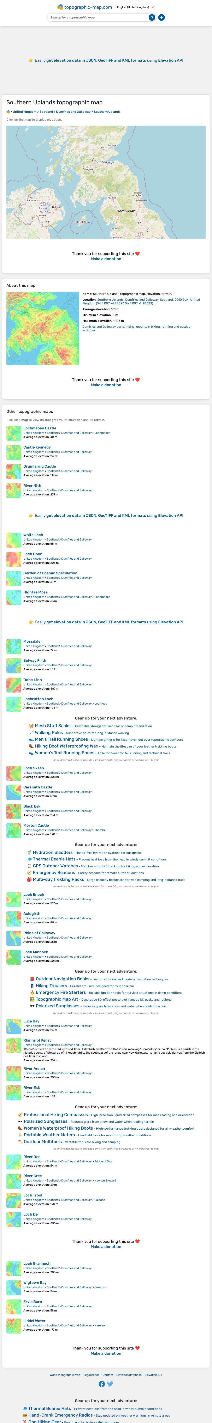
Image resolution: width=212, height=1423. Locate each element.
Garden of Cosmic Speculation (50, 573)
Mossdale (31, 641)
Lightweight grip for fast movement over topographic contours (137, 740)
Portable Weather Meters (49, 1134)
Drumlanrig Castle (39, 466)
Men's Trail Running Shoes (61, 739)
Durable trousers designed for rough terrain (102, 986)
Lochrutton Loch (38, 699)
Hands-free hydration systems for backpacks (109, 853)
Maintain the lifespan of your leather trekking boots (138, 746)
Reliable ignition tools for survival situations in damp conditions (135, 993)
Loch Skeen (33, 768)
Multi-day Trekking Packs (58, 879)
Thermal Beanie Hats (54, 859)
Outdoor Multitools (43, 1141)
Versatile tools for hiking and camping (92, 1142)
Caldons (99, 1200)
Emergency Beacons (54, 872)
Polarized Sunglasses (58, 1005)
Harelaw (99, 1325)
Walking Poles (49, 732)
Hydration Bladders (53, 852)
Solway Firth (34, 660)
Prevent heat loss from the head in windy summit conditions (123, 859)
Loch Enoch (33, 894)
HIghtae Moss (35, 592)
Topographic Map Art (57, 999)
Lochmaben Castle (39, 428)
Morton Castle (36, 825)
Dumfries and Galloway (76, 433)
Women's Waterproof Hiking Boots (58, 1128)
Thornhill (100, 830)
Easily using (109, 60)
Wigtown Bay (35, 1282)
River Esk (31, 1087)
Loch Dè (30, 1214)
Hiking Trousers (51, 985)
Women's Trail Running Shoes (64, 752)
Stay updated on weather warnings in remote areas (133, 1415)
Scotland (53, 433)
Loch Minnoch (35, 952)
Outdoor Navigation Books (62, 978)
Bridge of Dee (103, 1161)
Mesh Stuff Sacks (53, 725)
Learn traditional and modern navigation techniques (130, 979)
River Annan (34, 1068)
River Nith (32, 485)
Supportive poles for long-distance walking (97, 733)
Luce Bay (31, 1021)
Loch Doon (32, 554)
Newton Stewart (105, 1180)
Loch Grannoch (37, 1263)
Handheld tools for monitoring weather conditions (114, 1135)
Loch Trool (32, 1195)
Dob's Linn (32, 680)
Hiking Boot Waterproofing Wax (66, 746)
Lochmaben (102, 433)
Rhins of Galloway (39, 933)
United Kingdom (33, 433)
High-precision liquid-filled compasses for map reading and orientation (142, 1115)
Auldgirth (31, 913)
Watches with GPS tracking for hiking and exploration (120, 866)
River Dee (31, 1157)
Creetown (100, 1287)
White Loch (33, 535)
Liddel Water (34, 1321)
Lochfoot (100, 703)
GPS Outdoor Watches (55, 865)
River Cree (32, 1176)
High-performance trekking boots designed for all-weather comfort (145, 1128)
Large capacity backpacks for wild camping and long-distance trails (136, 880)
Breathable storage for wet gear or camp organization (113, 726)
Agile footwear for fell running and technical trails (134, 753)
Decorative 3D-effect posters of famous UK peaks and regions (126, 999)
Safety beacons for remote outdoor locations (111, 873)
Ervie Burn (32, 1301)
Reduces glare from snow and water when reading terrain (124, 1006)
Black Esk (31, 806)
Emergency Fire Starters (61, 992)
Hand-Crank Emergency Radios (60, 1415)
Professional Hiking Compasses (56, 1114)
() (141, 301)
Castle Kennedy (37, 447)
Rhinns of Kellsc (37, 1040)
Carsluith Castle (37, 787)
